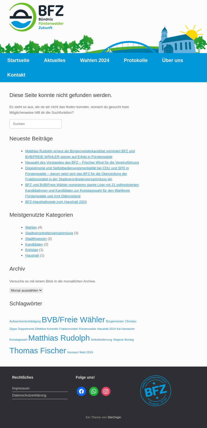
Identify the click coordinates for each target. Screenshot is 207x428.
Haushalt (32, 255)
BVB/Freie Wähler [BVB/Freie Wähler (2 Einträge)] (73, 319)
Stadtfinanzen (36, 239)
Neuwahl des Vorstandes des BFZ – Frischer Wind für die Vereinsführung (82, 162)
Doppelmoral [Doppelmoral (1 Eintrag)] (26, 328)
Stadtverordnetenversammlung (49, 233)
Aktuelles (54, 60)
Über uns (172, 60)
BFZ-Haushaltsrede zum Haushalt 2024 (56, 202)
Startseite (18, 60)
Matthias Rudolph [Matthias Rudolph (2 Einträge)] (59, 337)
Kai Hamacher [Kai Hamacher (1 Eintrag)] (126, 328)
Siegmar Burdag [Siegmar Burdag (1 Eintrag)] (123, 339)
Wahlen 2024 (94, 60)
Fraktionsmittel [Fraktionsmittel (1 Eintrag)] (68, 328)
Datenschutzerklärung (29, 395)
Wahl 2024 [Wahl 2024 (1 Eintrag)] (86, 352)
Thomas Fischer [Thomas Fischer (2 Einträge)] (37, 350)
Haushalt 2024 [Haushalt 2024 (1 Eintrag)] (106, 328)
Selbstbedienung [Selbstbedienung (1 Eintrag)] (101, 339)
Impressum (20, 388)
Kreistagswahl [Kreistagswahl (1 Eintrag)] (18, 339)
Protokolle (135, 60)
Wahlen (31, 227)
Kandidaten (34, 244)
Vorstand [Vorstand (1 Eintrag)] (72, 352)
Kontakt (16, 75)
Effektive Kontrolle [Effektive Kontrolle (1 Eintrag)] (46, 328)
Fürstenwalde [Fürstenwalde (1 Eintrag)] (87, 328)
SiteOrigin (114, 417)
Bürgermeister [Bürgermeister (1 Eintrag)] (115, 321)
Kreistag (31, 250)
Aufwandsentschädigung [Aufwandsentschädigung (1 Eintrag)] (25, 321)
